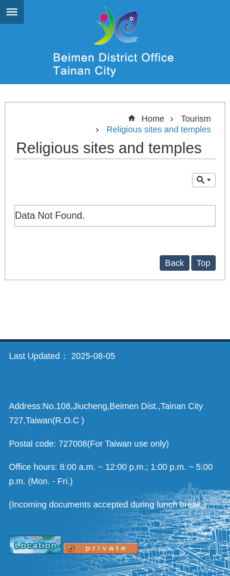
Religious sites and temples (159, 129)
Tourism (196, 118)
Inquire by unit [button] (204, 180)
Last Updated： (39, 356)
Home (152, 118)
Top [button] (203, 263)
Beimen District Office (115, 41)
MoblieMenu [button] (12, 12)
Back (174, 263)
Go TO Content (6, 6)
